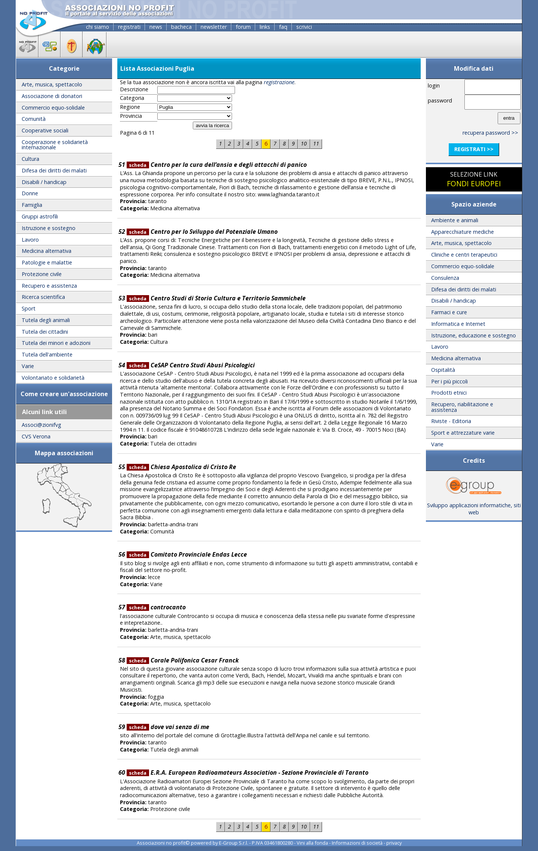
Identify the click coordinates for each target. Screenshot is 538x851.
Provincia (131, 116)
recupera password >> (490, 132)
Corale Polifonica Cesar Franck (183, 660)
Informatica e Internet (458, 323)
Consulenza (445, 277)
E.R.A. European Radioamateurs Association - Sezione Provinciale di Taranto (247, 772)
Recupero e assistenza (49, 285)
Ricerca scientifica (43, 296)
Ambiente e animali (454, 220)
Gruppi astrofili (40, 216)
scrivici (304, 26)
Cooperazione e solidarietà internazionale (55, 144)
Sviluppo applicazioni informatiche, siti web (474, 506)
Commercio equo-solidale (53, 107)
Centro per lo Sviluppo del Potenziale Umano (202, 231)
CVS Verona (36, 436)
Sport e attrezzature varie (463, 432)
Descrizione (134, 89)
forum (243, 26)
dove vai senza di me (168, 727)
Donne (30, 193)
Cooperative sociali (45, 130)
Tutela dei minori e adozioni (56, 342)
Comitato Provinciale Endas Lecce (187, 554)
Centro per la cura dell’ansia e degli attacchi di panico (217, 164)
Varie (28, 366)
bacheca (181, 26)
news (155, 26)
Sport (28, 308)
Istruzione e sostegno (48, 228)
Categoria (132, 98)
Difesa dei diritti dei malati (54, 170)
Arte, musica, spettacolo (52, 84)
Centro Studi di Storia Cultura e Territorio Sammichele (216, 298)
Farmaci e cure (449, 312)
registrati (129, 26)
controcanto (156, 607)
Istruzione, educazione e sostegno (473, 335)
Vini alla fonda (312, 842)
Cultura (30, 158)
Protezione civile (42, 274)
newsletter (214, 26)
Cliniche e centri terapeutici (464, 254)
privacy (394, 842)
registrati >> (474, 149)
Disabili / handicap (44, 182)
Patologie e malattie (47, 262)
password (440, 100)
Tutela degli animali (46, 320)
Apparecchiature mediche (462, 231)
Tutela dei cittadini (45, 331)
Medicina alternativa (46, 250)
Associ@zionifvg (41, 424)
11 (316, 143)
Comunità (34, 118)
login (434, 85)
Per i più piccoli (449, 381)
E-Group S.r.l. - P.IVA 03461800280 (256, 842)
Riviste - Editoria (451, 421)
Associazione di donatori (52, 96)
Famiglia (32, 204)
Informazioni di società (357, 842)
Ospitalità (443, 369)
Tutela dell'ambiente (47, 354)
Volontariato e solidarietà (53, 377)
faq (283, 26)
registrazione (279, 82)
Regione (130, 107)
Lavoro (30, 239)
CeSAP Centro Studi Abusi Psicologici (191, 365)
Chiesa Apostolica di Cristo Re (181, 467)
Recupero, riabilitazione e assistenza (462, 407)
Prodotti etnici (449, 392)
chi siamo (97, 26)
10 (304, 143)
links (265, 26)
